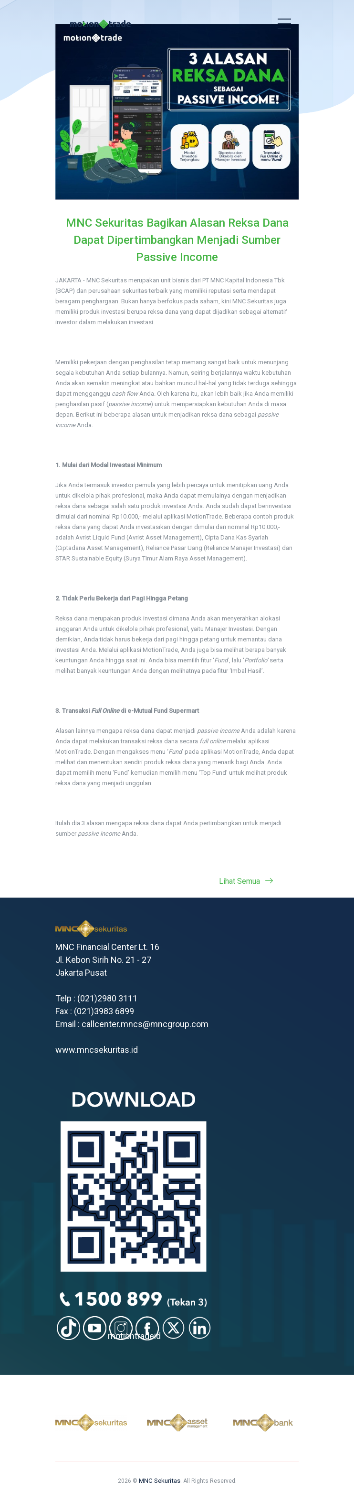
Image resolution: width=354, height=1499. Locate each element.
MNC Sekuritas (159, 1480)
